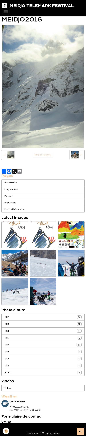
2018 (43, 344)
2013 (43, 324)
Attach (43, 372)
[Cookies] (6, 431)
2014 (43, 331)
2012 (43, 317)
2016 (43, 338)
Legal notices (33, 433)
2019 (43, 351)
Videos (7, 388)
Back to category (43, 154)
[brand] (38, 5)
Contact (6, 421)
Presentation (10, 182)
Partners (8, 196)
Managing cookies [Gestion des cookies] (50, 433)
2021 (43, 358)
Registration (10, 202)
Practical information (14, 209)
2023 (43, 365)
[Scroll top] (80, 431)
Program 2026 (11, 189)
